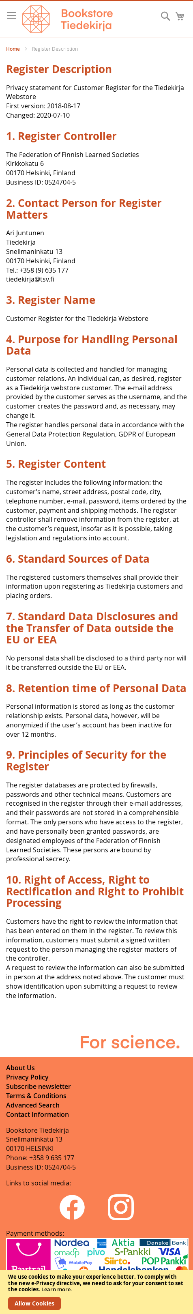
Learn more (56, 1289)
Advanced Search (33, 1105)
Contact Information (37, 1114)
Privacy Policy (27, 1077)
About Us (20, 1067)
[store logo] (67, 19)
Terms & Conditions (36, 1095)
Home (13, 48)
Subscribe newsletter (38, 1086)
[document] (96, 1292)
